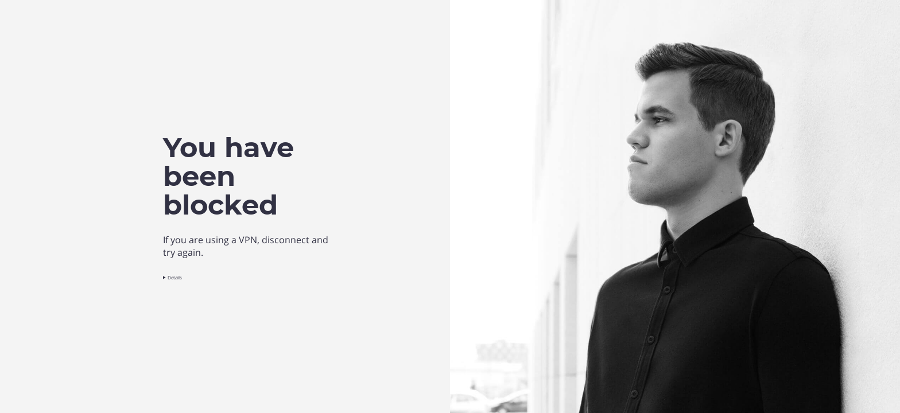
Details (175, 277)
